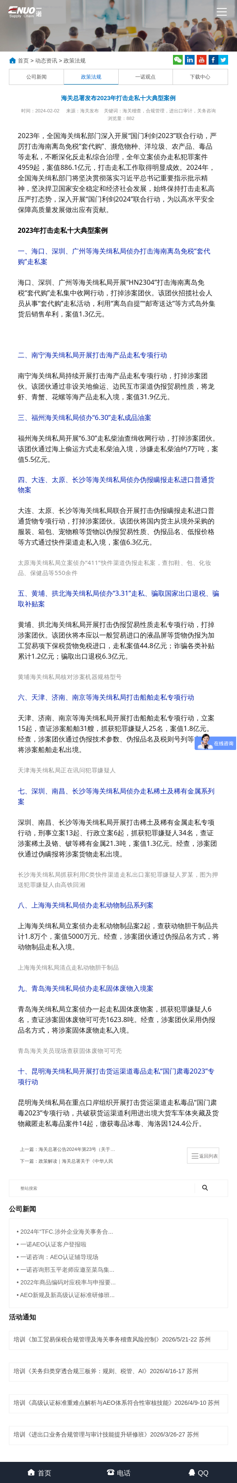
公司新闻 (36, 77)
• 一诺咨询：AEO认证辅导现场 (57, 1257)
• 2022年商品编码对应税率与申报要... (66, 1282)
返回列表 (205, 1156)
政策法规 (75, 60)
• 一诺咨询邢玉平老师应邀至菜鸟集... (65, 1269)
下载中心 (200, 77)
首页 (23, 60)
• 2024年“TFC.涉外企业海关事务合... (65, 1231)
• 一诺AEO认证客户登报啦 (51, 1244)
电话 (118, 1472)
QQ (198, 1472)
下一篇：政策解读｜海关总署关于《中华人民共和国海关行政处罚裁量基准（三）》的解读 (66, 1163)
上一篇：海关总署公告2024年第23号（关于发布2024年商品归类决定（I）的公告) (70, 1149)
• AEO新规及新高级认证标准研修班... (65, 1295)
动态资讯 (46, 60)
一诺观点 (145, 77)
